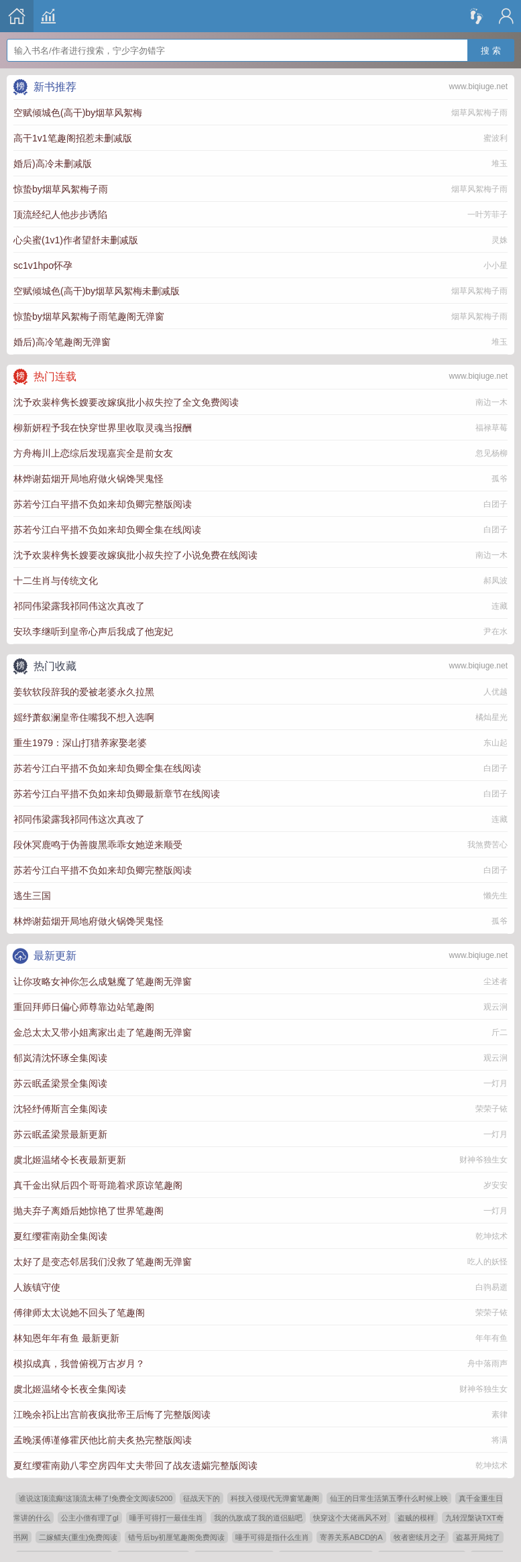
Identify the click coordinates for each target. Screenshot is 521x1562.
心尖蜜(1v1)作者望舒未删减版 (75, 240)
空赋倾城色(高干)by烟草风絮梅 (77, 112)
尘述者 (495, 981)
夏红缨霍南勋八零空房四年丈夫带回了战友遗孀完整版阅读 (135, 1465)
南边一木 (491, 402)
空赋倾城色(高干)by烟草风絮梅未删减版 (96, 291)
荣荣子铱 (491, 1109)
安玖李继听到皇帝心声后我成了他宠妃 (93, 631)
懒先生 (495, 895)
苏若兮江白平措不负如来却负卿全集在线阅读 (107, 529)
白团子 (495, 504)
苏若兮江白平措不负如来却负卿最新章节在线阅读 (116, 793)
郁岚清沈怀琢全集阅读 (60, 1058)
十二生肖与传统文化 (55, 580)
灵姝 (499, 240)
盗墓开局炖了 (478, 1537)
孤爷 (499, 478)
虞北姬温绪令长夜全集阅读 (69, 1389)
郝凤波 (495, 580)
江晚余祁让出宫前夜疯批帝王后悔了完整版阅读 (112, 1414)
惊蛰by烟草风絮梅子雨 (60, 189)
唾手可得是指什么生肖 (272, 1537)
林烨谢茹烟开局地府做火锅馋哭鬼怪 (88, 478)
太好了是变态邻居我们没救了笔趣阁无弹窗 (102, 1261)
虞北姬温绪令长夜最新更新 (69, 1159)
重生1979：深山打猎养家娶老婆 (80, 742)
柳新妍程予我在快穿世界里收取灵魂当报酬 (102, 427)
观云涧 (495, 1007)
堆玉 (499, 163)
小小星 (495, 265)
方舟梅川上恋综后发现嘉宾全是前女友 (93, 453)
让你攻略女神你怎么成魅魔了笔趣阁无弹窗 (102, 981)
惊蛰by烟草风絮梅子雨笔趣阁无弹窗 (88, 316)
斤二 (499, 1032)
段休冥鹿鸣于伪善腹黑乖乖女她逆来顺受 (97, 844)
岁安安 (495, 1185)
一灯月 (495, 1083)
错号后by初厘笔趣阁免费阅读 (176, 1537)
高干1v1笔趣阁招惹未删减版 (72, 138)
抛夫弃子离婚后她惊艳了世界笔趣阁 (88, 1210)
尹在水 (495, 631)
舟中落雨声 (487, 1363)
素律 (499, 1414)
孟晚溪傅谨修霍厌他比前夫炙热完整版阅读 (102, 1440)
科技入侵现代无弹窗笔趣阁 (275, 1498)
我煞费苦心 (487, 844)
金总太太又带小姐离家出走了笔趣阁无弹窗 (102, 1032)
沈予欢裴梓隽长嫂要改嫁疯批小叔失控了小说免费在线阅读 (135, 555)
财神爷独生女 (483, 1159)
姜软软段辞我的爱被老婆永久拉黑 (83, 691)
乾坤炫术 (491, 1236)
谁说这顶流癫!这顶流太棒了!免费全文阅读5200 (95, 1498)
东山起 (495, 742)
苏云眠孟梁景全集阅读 (60, 1083)
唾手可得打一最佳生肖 (166, 1518)
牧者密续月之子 (419, 1537)
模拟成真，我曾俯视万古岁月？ (79, 1363)
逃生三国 (32, 895)
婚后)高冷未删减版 (52, 163)
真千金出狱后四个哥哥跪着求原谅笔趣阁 (97, 1185)
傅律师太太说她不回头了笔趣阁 (79, 1312)
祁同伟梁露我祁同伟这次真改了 (79, 606)
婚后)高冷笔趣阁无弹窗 (62, 342)
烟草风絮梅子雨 (479, 112)
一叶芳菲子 (487, 214)
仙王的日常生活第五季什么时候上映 (389, 1498)
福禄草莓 (491, 427)
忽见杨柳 (491, 453)
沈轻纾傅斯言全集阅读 (60, 1108)
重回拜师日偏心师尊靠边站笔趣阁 (83, 1007)
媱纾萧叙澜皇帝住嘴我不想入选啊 (83, 717)
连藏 (499, 606)
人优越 (495, 692)
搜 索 (491, 44)
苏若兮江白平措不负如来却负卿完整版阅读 (102, 504)
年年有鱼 (491, 1338)
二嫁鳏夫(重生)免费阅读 (78, 1537)
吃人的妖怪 (487, 1261)
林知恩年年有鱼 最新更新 (66, 1338)
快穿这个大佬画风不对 (350, 1518)
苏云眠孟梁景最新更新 (60, 1134)
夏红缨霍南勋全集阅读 (60, 1236)
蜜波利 (495, 138)
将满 (499, 1440)
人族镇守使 (36, 1287)
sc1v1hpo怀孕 (42, 265)
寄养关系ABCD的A (351, 1537)
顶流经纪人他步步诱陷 (60, 214)
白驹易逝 (491, 1287)
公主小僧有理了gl (90, 1518)
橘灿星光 (491, 717)
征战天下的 (201, 1498)
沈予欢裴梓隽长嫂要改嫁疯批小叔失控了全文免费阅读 (126, 402)
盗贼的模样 (416, 1518)
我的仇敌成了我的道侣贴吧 (258, 1518)
